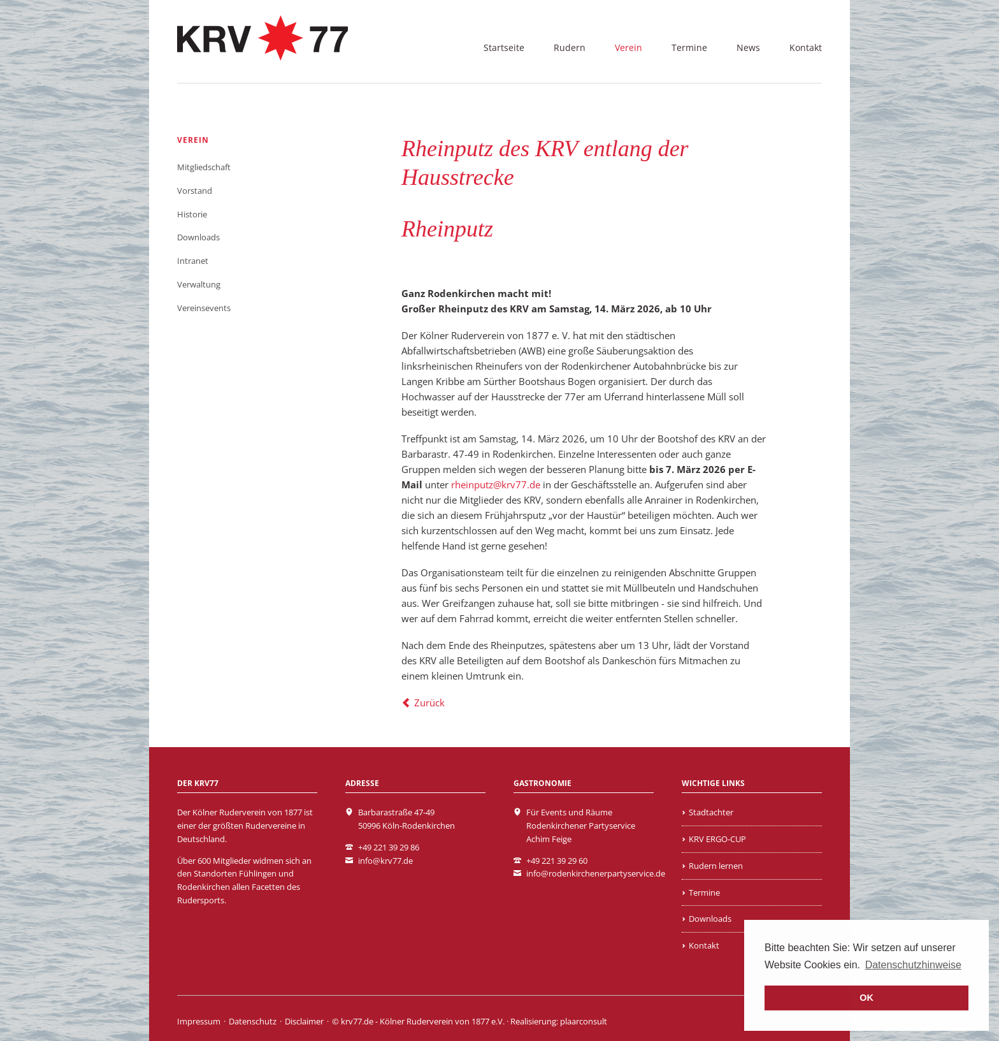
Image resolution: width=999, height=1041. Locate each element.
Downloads (198, 237)
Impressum (198, 1021)
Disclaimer (304, 1021)
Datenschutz (253, 1021)
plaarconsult (583, 1021)
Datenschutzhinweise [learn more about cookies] (913, 964)
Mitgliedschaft (204, 167)
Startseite (504, 47)
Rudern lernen (716, 865)
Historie (192, 214)
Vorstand (194, 190)
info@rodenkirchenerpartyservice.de (595, 873)
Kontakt (805, 47)
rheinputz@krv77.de (495, 484)
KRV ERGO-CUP (717, 839)
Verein (628, 47)
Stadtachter (711, 812)
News (748, 47)
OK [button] (866, 998)
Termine (689, 47)
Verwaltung (198, 284)
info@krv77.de (385, 860)
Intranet (192, 260)
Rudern (570, 47)
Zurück (429, 702)
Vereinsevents (204, 308)
